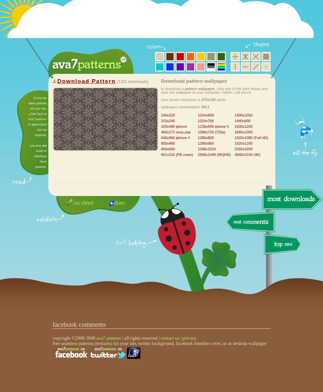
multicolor (221, 67)
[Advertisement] (162, 23)
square (235, 56)
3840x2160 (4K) (247, 155)
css (76, 203)
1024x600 (206, 115)
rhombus (255, 56)
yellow (200, 56)
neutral (211, 67)
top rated (283, 245)
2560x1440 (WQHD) (214, 155)
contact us (170, 338)
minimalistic (266, 67)
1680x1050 (243, 132)
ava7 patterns (37, 119)
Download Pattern (86, 81)
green (221, 56)
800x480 (168, 143)
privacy (189, 338)
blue (170, 67)
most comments (251, 222)
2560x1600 (243, 149)
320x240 (168, 121)
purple (190, 67)
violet (180, 67)
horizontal (245, 67)
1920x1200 (243, 143)
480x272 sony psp (175, 132)
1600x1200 (243, 126)
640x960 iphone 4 (175, 138)
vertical (235, 67)
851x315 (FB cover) (177, 155)
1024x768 (206, 121)
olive (211, 56)
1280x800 (206, 138)
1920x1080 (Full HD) (251, 138)
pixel (266, 56)
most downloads (291, 199)
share (119, 203)
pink (200, 67)
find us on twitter (108, 352)
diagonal (255, 67)
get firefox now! (306, 93)
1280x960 (206, 143)
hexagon (245, 56)
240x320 (168, 115)
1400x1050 (243, 115)
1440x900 (242, 121)
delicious (170, 236)
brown (170, 56)
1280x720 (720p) (211, 132)
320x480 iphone (174, 126)
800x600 (168, 149)
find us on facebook (71, 352)
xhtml (87, 203)
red (180, 56)
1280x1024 (207, 149)
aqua (159, 67)
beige (159, 56)
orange (190, 56)
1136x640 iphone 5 (213, 126)
